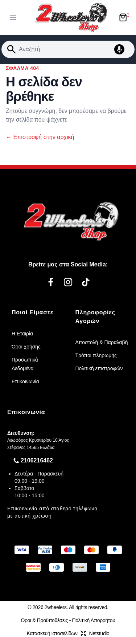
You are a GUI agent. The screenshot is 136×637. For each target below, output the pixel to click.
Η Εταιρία (22, 333)
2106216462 (37, 460)
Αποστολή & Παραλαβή (101, 342)
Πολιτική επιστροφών (99, 368)
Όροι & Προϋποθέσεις (44, 620)
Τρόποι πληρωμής (96, 355)
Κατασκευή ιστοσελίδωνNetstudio (67, 633)
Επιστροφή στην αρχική (40, 137)
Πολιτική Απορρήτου (93, 620)
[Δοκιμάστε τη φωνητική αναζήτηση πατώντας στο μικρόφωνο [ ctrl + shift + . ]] (123, 49)
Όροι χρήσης (26, 347)
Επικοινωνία (25, 381)
